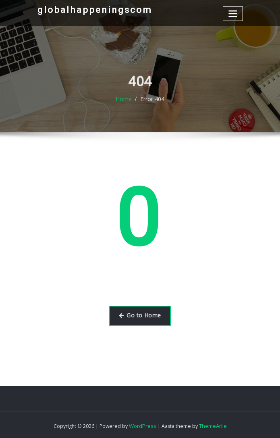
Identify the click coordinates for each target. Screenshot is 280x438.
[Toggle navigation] (233, 13)
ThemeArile (212, 424)
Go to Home (140, 315)
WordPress (143, 424)
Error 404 (151, 104)
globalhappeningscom (89, 9)
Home (125, 104)
